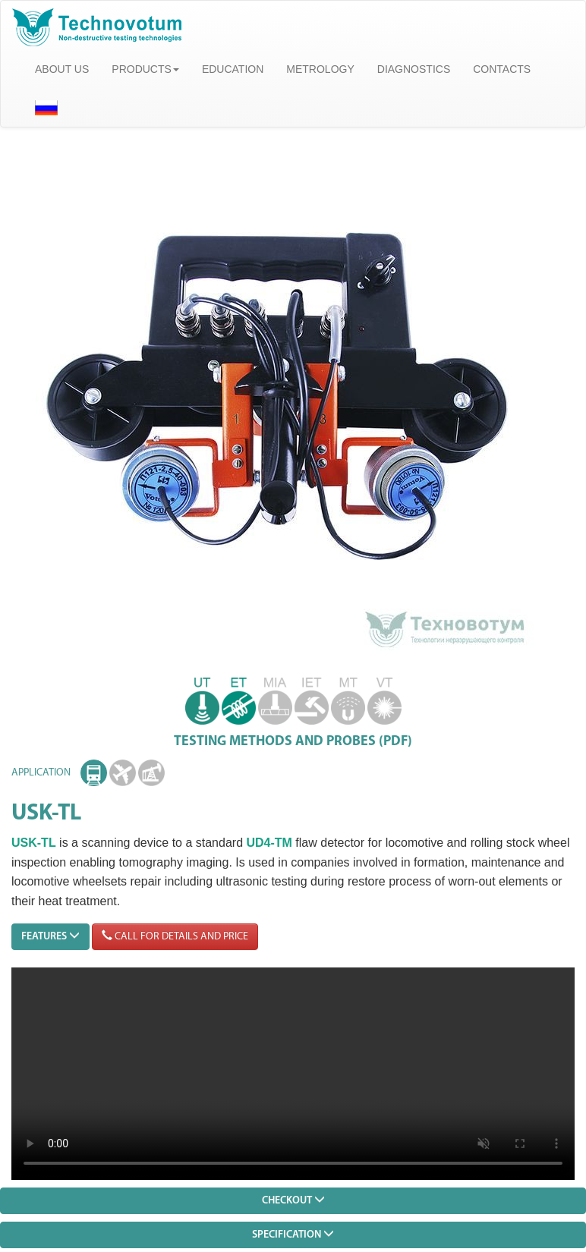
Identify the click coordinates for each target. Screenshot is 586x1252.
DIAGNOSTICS (413, 69)
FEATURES (50, 936)
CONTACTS (502, 69)
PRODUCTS (145, 69)
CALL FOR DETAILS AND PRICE (175, 936)
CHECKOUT (293, 1200)
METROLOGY (320, 69)
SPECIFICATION (293, 1234)
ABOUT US (62, 69)
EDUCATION (232, 69)
